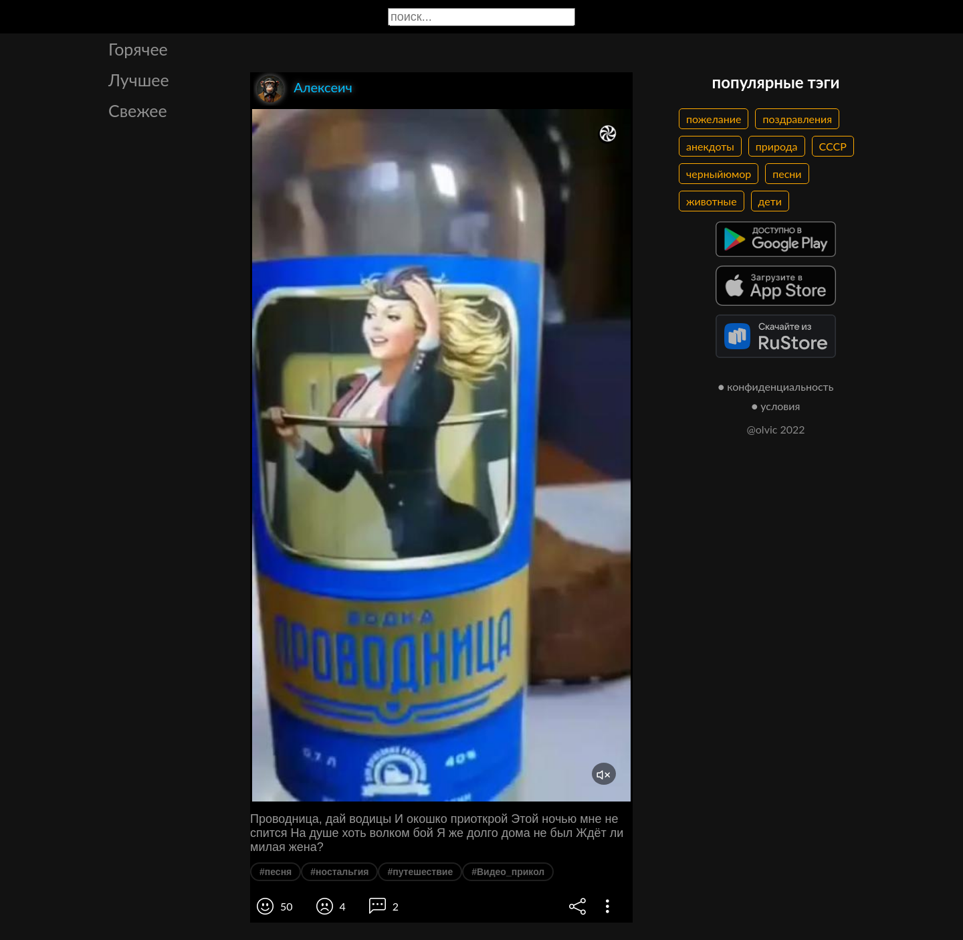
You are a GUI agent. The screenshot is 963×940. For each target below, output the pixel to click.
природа (777, 146)
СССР (833, 146)
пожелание (713, 118)
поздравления (797, 118)
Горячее (138, 49)
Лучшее (138, 80)
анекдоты (710, 146)
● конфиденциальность (776, 386)
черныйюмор (718, 173)
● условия (776, 405)
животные (711, 201)
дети (770, 201)
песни (786, 173)
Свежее (137, 110)
